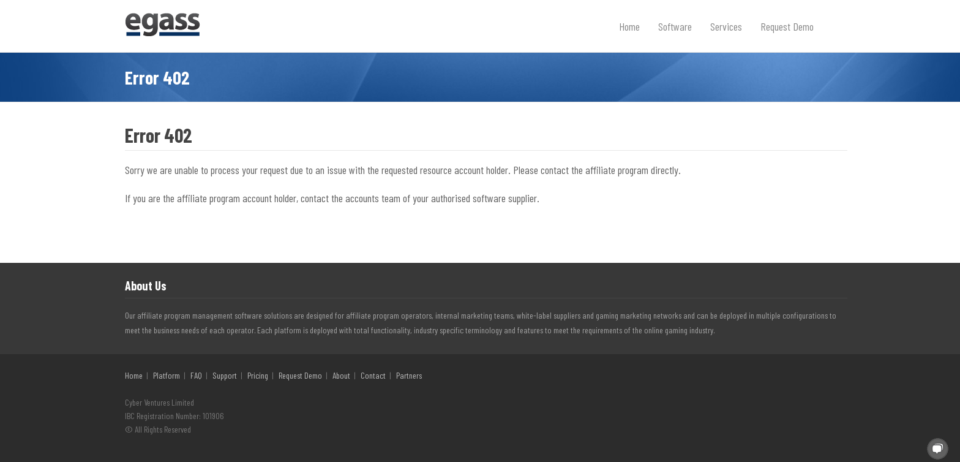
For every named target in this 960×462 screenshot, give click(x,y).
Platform (166, 375)
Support (224, 375)
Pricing (257, 375)
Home (629, 26)
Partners (409, 375)
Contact (373, 375)
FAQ (196, 375)
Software (675, 26)
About (341, 375)
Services (726, 26)
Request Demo (787, 26)
